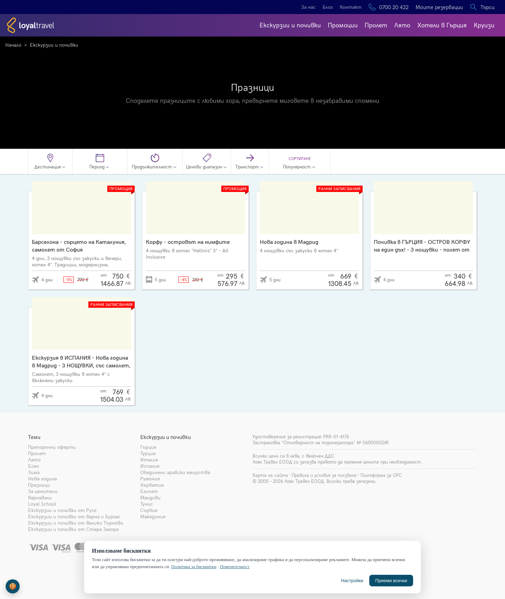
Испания (150, 465)
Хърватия (152, 484)
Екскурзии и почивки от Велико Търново (75, 522)
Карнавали (40, 497)
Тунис (146, 503)
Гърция (148, 447)
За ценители (43, 491)
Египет (149, 491)
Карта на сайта (270, 475)
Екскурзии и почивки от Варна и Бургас (74, 516)
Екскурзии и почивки (290, 24)
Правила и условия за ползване (324, 475)
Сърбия (148, 510)
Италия (149, 459)
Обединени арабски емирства (175, 472)
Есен (33, 465)
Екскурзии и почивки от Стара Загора (73, 529)
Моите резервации (439, 7)
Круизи (484, 24)
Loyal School (42, 503)
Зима (34, 472)
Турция (148, 453)
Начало (13, 44)
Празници (39, 484)
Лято (402, 24)
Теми (34, 436)
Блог (328, 7)
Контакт (351, 7)
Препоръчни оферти (52, 447)
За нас (308, 7)
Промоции (343, 24)
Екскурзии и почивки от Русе (62, 510)
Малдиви (150, 497)
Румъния (150, 478)
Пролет (376, 24)
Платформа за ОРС (381, 475)
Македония (153, 516)
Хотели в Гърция (442, 24)
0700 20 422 (394, 7)
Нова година (42, 478)
